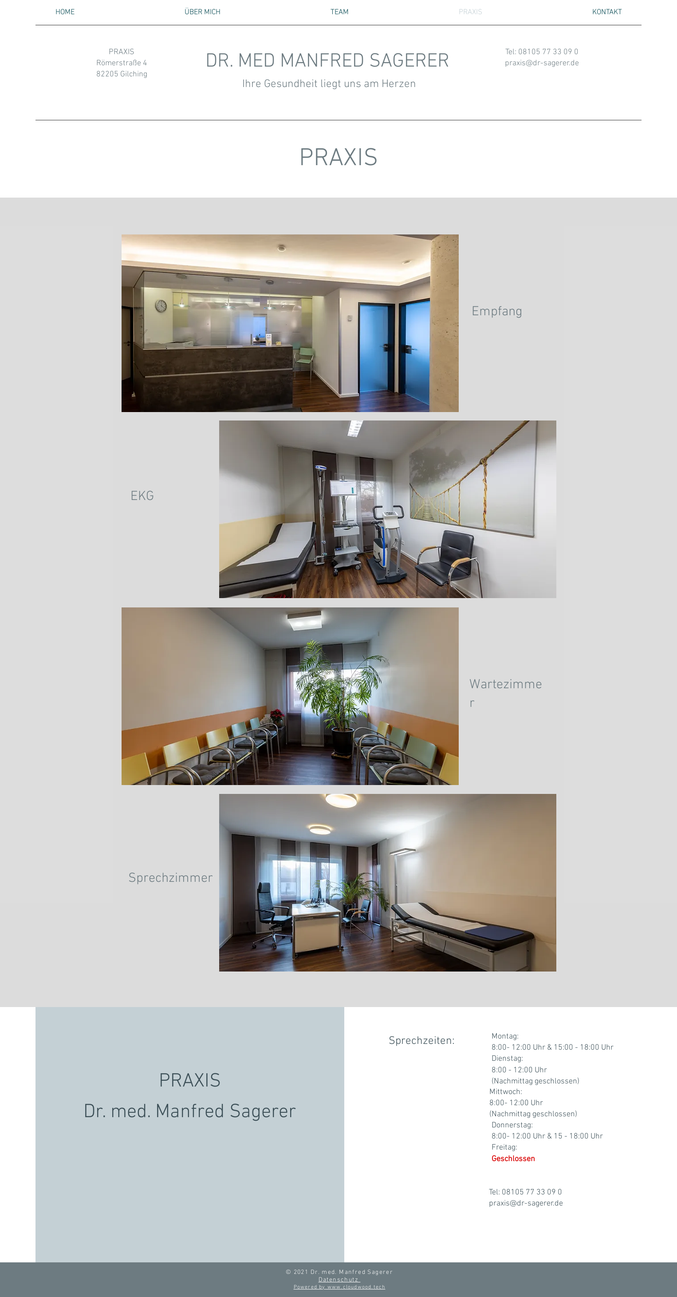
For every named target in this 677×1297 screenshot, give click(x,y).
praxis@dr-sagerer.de (542, 63)
